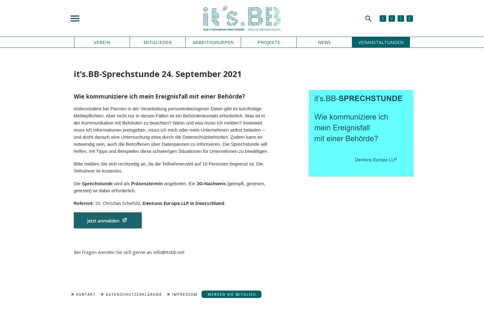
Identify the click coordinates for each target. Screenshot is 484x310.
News (324, 42)
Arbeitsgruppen (213, 42)
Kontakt (86, 294)
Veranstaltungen (380, 42)
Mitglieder (158, 42)
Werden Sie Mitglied (232, 294)
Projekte (268, 42)
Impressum (184, 294)
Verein (102, 42)
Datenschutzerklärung (134, 294)
